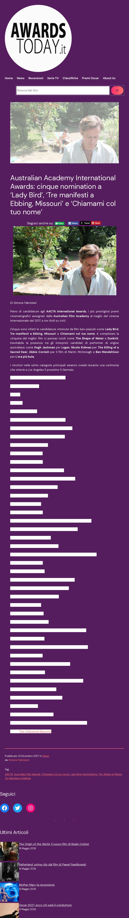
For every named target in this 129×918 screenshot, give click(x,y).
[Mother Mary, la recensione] (9, 893)
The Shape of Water (110, 774)
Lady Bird (76, 774)
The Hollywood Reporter (35, 731)
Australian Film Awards (27, 774)
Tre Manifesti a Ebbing (18, 778)
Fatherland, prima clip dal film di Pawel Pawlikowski (52, 864)
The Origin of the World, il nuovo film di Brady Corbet (54, 844)
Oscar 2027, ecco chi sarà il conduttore (45, 905)
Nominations (90, 774)
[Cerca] (117, 90)
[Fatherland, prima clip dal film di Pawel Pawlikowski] (9, 872)
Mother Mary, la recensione (37, 885)
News (46, 756)
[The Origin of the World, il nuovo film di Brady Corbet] (9, 852)
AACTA (9, 774)
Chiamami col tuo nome (55, 774)
